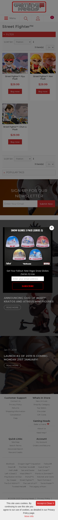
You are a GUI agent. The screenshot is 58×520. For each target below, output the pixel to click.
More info (28, 516)
